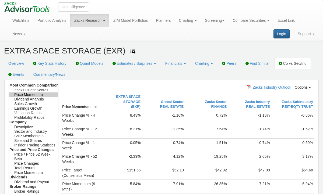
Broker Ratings (33, 191)
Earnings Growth (33, 108)
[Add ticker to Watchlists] (133, 51)
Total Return (33, 168)
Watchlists (20, 20)
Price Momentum (33, 94)
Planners (163, 20)
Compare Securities (251, 20)
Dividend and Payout (33, 182)
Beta (33, 159)
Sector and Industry (33, 131)
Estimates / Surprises (134, 63)
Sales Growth (33, 104)
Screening (214, 20)
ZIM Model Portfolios (130, 20)
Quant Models (89, 63)
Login (281, 34)
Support (306, 34)
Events (16, 74)
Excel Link (286, 20)
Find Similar (257, 63)
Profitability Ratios (33, 117)
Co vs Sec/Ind (293, 63)
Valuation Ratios (33, 113)
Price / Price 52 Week (33, 154)
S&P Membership (33, 136)
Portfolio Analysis (51, 20)
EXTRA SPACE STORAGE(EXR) (128, 102)
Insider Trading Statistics (33, 145)
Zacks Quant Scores (33, 90)
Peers (229, 63)
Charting (188, 20)
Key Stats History (49, 63)
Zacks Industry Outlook (269, 87)
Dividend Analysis (33, 99)
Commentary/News (49, 74)
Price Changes (33, 163)
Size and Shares (33, 140)
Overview (16, 63)
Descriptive (33, 127)
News (19, 34)
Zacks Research (89, 20)
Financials (175, 63)
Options (303, 87)
